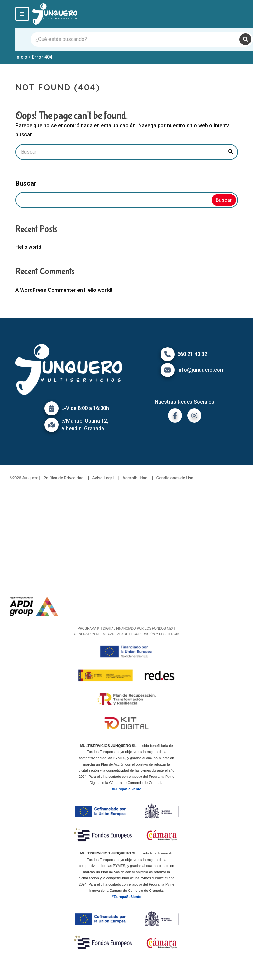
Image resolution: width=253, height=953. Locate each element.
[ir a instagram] (194, 415)
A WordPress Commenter (45, 290)
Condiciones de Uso (174, 478)
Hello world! (29, 247)
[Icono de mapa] (51, 425)
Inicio (21, 57)
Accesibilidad (134, 478)
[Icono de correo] (168, 370)
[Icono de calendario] (51, 408)
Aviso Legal (103, 478)
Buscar (25, 183)
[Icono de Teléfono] (168, 354)
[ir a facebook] (175, 415)
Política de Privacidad (63, 478)
